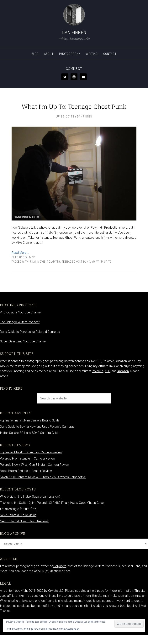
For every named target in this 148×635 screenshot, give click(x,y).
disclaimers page (92, 604)
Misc (32, 271)
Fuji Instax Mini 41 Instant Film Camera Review (31, 466)
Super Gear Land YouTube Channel (23, 355)
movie (41, 275)
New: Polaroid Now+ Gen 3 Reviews (24, 535)
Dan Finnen (74, 32)
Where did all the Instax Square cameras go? (30, 510)
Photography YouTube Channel (20, 326)
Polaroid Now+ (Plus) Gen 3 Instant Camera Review (34, 478)
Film (33, 275)
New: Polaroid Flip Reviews (18, 529)
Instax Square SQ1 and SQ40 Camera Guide (29, 447)
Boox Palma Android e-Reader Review (26, 485)
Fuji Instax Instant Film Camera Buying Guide (30, 434)
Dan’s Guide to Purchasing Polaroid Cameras (30, 345)
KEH (107, 385)
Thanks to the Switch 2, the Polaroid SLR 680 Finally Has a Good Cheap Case (52, 516)
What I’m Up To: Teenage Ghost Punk (74, 111)
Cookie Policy (72, 628)
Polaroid (97, 385)
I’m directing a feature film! (18, 523)
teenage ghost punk (76, 275)
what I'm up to (102, 275)
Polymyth (53, 275)
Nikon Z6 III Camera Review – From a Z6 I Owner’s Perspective (43, 491)
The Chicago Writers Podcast (20, 336)
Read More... (20, 266)
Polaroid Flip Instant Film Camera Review (27, 472)
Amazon (123, 385)
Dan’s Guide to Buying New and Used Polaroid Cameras (37, 440)
